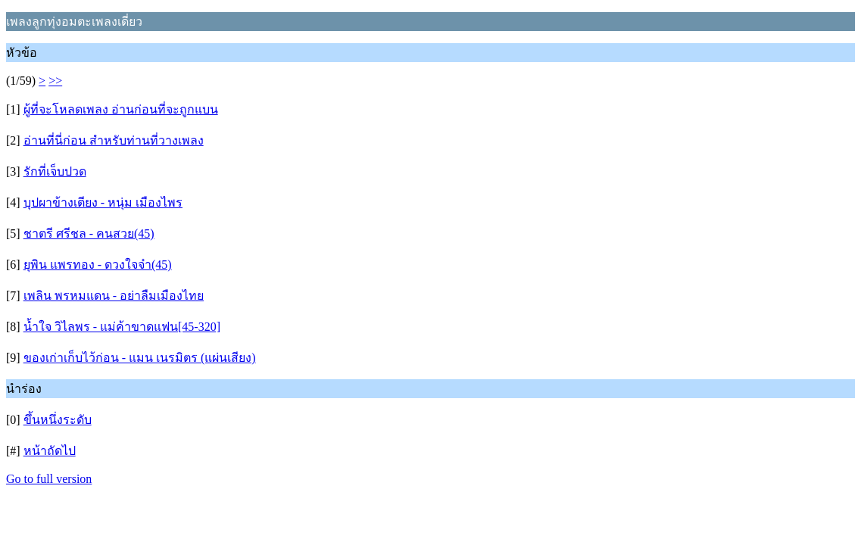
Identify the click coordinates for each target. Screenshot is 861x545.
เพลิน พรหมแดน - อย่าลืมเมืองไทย (113, 295)
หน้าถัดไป (49, 450)
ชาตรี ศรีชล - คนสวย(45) (88, 233)
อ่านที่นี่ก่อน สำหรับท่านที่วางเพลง (113, 140)
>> (55, 80)
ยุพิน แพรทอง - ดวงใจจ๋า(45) (97, 264)
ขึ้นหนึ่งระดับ (57, 419)
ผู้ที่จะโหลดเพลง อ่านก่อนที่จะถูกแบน (120, 109)
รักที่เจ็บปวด (54, 171)
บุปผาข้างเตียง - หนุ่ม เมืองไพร (102, 202)
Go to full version (49, 478)
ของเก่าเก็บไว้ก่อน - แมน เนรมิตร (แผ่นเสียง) (139, 357)
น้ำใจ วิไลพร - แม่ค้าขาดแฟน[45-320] (121, 326)
